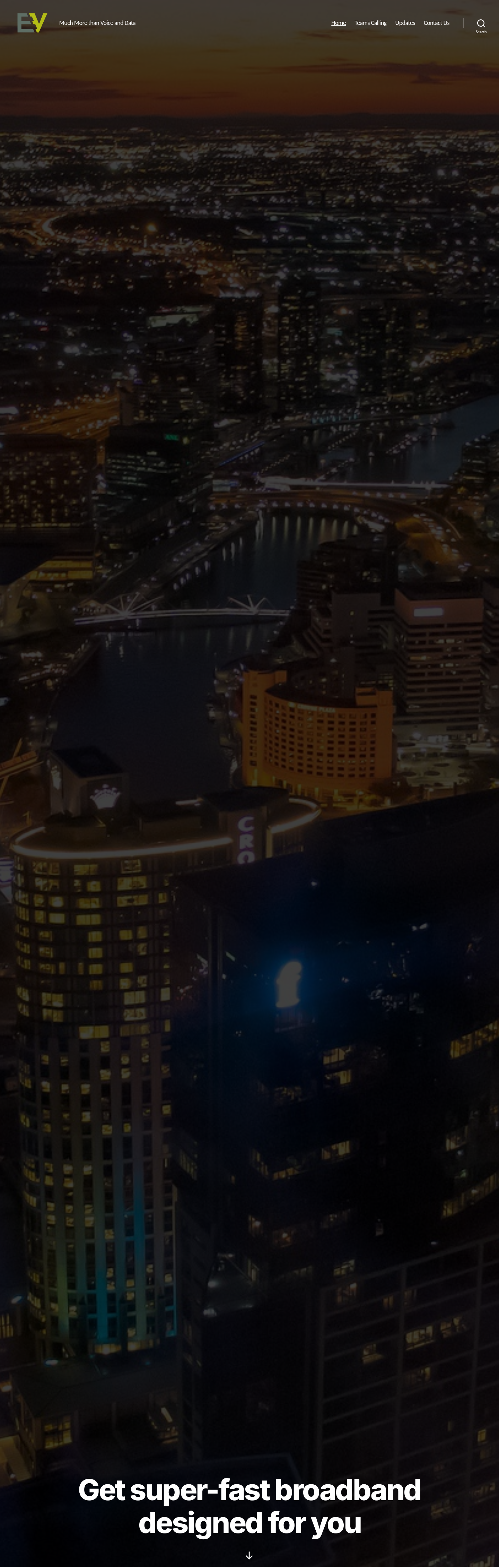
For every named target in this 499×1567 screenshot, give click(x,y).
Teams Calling (370, 25)
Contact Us (436, 25)
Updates (405, 25)
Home (338, 25)
